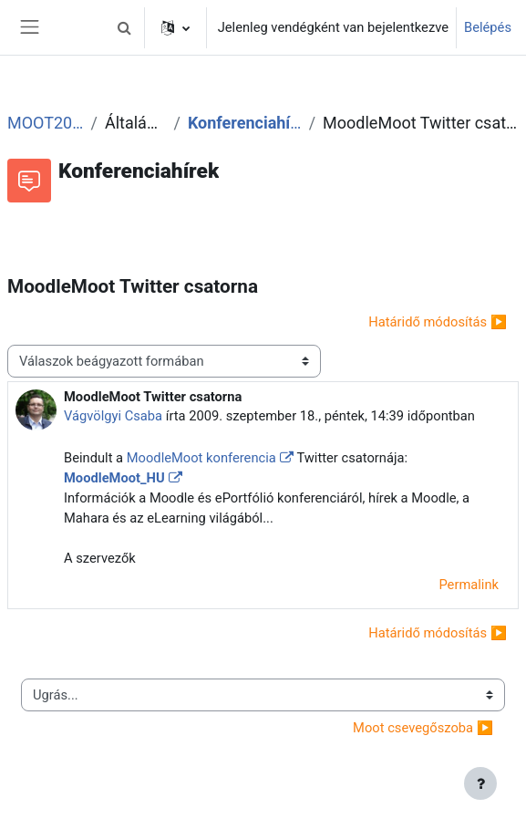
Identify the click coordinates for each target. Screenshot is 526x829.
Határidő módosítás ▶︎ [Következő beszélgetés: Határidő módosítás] (437, 322)
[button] (124, 27)
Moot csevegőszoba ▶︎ (423, 728)
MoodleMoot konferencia (201, 458)
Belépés (487, 27)
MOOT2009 (45, 122)
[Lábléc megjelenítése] (480, 783)
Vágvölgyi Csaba (113, 416)
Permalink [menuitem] (468, 584)
